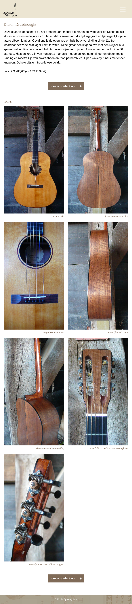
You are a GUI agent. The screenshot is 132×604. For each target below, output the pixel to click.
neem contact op (63, 86)
